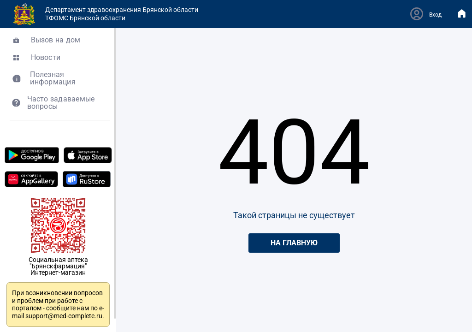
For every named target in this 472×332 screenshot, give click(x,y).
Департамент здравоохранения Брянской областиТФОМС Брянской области (105, 14)
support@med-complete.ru (63, 316)
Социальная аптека (58, 259)
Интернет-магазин (58, 272)
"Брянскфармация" (58, 266)
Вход (435, 15)
